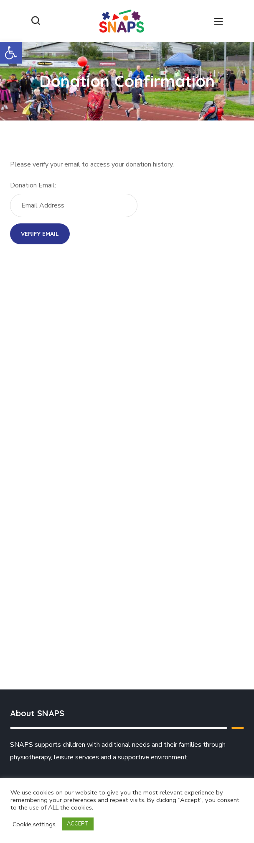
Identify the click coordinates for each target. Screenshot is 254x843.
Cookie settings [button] (34, 824)
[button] (11, 53)
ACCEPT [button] (78, 824)
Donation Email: (33, 185)
